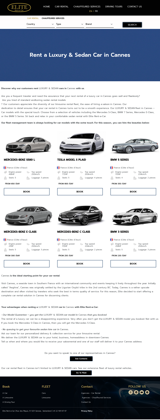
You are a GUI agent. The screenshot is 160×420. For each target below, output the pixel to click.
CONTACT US (134, 6)
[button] (27, 191)
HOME (46, 6)
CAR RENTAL (61, 6)
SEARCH (132, 25)
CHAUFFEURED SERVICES (87, 6)
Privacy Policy (86, 411)
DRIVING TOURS (113, 6)
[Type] (70, 24)
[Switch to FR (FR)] (96, 11)
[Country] (41, 24)
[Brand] (100, 24)
